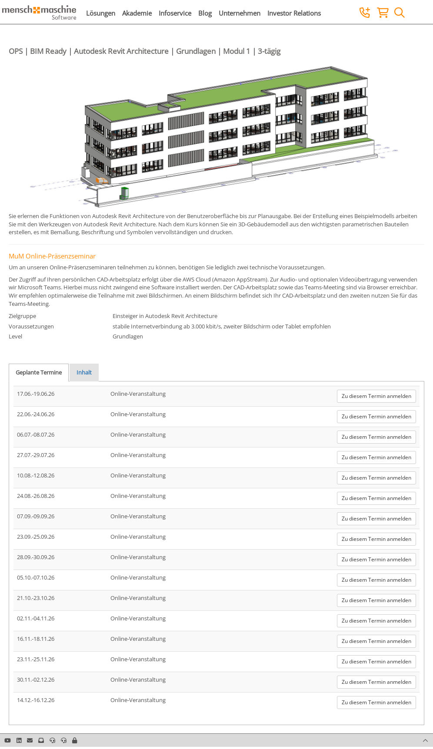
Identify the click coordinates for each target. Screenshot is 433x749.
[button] (74, 740)
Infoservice (175, 13)
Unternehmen (239, 13)
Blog (205, 13)
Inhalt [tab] (84, 372)
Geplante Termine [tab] (39, 372)
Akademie (137, 13)
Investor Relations (294, 13)
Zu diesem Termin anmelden (376, 396)
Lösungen (100, 13)
